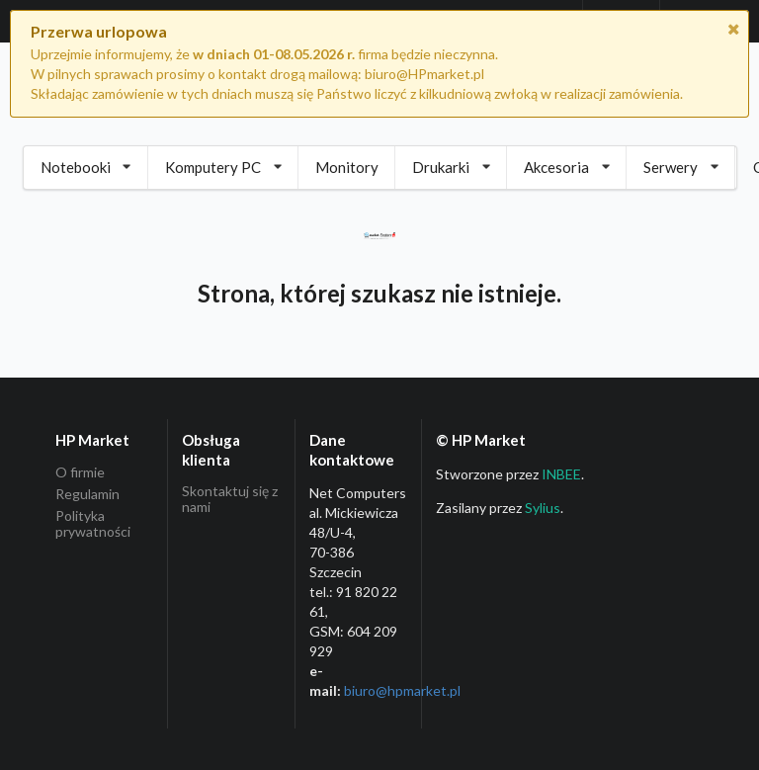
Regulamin (87, 493)
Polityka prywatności (92, 523)
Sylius (542, 507)
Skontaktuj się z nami (230, 499)
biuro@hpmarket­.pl (402, 690)
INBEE (561, 474)
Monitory (347, 167)
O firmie (80, 472)
